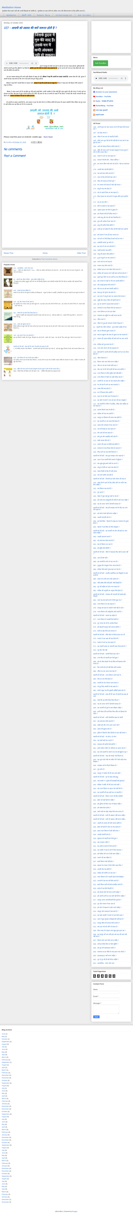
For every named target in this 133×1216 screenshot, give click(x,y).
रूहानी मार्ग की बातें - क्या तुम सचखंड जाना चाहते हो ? (109, 456)
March (4, 1057)
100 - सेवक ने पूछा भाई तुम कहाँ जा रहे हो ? (106, 496)
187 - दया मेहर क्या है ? (100, 133)
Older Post (81, 253)
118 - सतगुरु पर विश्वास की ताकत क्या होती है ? (107, 417)
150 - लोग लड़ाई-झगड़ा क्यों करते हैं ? (104, 285)
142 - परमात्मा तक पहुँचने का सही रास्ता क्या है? (107, 315)
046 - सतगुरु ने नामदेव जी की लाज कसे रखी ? (107, 773)
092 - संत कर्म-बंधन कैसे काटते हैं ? (104, 540)
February (5, 1060)
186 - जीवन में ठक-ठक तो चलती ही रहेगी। (106, 137)
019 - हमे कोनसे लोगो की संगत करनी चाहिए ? (107, 892)
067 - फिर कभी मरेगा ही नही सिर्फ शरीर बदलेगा (107, 667)
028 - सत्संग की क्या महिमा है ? (22, 290)
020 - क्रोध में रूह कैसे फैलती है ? (103, 888)
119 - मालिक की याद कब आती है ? (103, 414)
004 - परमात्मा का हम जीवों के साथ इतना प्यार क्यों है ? (109, 952)
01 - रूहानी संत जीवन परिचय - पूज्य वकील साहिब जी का (28, 279)
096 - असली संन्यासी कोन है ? (102, 517)
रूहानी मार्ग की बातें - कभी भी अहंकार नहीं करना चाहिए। (109, 815)
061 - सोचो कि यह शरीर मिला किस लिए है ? (25, 313)
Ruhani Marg (43, 15)
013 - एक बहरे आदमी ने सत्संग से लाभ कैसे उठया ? (108, 915)
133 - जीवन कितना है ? (100, 358)
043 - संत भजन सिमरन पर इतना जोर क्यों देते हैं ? (108, 788)
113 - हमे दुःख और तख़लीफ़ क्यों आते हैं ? (105, 436)
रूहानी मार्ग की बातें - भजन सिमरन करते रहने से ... (108, 675)
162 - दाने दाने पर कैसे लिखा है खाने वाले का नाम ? (108, 239)
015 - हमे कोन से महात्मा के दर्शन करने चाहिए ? (107, 907)
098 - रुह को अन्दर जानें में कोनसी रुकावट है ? (107, 504)
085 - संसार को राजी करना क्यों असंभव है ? (106, 579)
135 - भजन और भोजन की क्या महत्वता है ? (106, 348)
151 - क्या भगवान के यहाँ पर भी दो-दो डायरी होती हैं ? (109, 281)
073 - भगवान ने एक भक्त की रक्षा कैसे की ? (106, 638)
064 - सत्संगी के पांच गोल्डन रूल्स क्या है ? (106, 683)
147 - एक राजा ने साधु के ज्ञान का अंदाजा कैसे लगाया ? (109, 296)
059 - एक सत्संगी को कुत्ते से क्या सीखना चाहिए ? (107, 708)
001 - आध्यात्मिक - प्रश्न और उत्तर (23, 268)
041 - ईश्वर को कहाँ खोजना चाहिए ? (104, 800)
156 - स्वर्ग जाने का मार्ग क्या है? (102, 262)
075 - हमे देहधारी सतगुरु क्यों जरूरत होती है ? (107, 627)
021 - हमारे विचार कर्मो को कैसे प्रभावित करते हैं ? (108, 884)
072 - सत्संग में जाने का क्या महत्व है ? (104, 642)
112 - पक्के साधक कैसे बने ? (102, 440)
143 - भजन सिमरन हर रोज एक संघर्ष (104, 312)
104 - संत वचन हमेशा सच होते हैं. (103, 475)
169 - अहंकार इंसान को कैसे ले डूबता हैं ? (105, 210)
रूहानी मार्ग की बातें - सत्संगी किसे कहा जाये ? (106, 654)
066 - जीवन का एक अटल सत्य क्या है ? (105, 671)
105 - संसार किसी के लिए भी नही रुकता (105, 471)
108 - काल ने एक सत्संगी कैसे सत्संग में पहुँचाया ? (108, 460)
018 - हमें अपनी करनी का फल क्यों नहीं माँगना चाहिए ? (109, 896)
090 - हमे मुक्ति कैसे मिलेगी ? (102, 548)
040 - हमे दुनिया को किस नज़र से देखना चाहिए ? (107, 804)
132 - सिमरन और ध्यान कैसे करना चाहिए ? (106, 362)
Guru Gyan (48, 137)
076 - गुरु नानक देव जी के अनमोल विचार (105, 623)
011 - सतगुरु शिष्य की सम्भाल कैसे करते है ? (106, 923)
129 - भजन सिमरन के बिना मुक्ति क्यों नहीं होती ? (107, 373)
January (4, 1104)
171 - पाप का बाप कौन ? (100, 202)
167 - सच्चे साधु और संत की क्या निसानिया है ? (107, 217)
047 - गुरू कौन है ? (99, 769)
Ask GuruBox (84, 15)
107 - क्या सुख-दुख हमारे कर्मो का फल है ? (106, 463)
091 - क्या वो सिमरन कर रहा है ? (103, 544)
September (5, 1041)
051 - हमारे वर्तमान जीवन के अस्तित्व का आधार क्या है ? (109, 748)
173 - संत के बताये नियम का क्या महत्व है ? (106, 192)
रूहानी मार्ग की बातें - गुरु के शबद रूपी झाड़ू (105, 777)
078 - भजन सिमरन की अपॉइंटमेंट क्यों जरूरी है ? (107, 612)
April (3, 1054)
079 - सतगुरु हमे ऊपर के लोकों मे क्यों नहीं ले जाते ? (108, 608)
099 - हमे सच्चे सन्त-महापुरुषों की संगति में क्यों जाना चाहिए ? (111, 500)
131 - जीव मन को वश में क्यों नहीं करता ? (105, 365)
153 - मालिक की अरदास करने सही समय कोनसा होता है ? (110, 273)
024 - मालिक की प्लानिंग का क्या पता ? (104, 873)
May (3, 1036)
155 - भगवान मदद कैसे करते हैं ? (103, 266)
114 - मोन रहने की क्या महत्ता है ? (103, 433)
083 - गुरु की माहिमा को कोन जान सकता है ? (106, 587)
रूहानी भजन (26, 15)
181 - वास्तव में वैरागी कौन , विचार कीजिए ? (106, 160)
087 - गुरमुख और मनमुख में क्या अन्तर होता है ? (107, 565)
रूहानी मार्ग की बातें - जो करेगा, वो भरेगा (104, 737)
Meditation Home (11, 7)
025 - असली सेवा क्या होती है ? (102, 869)
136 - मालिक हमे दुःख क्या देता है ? (103, 344)
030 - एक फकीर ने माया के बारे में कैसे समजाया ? (108, 850)
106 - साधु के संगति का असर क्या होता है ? (106, 467)
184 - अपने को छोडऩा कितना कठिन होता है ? (106, 146)
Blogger (74, 1211)
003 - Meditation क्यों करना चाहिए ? (104, 956)
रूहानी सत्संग (100, 115)
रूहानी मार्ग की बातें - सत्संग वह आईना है (105, 615)
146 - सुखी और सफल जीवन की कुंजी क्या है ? (107, 300)
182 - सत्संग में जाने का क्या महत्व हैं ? (104, 156)
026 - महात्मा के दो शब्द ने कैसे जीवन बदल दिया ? (108, 865)
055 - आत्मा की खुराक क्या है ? (22, 324)
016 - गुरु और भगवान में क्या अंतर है (23, 302)
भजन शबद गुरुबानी (102, 110)
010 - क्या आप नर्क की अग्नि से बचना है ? (105, 927)
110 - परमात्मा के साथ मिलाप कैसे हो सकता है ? (107, 448)
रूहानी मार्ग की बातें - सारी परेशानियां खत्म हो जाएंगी (108, 717)
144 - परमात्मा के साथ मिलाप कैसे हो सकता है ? (107, 308)
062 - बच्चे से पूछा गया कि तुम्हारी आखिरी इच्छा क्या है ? (109, 690)
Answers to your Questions (106, 92)
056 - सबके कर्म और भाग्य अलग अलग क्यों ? (106, 725)
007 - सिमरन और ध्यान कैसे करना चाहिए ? (106, 940)
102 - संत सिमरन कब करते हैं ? (102, 488)
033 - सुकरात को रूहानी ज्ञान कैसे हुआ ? (105, 838)
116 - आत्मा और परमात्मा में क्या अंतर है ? (105, 425)
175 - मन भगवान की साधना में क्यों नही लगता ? (107, 185)
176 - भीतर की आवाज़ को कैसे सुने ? (104, 181)
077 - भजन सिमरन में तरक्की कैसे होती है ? (106, 619)
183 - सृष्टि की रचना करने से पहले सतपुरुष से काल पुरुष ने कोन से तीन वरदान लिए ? (36, 369)
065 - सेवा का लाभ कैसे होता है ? (103, 679)
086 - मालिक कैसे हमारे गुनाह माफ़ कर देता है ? (107, 569)
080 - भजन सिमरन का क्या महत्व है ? (104, 604)
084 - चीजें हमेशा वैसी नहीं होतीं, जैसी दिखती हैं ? (107, 583)
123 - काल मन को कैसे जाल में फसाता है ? (106, 396)
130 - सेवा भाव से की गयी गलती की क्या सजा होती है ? (109, 369)
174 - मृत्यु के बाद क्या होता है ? (102, 189)
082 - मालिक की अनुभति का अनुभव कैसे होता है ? (108, 590)
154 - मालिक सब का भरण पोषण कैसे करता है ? (107, 269)
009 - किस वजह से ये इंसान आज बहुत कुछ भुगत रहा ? (109, 930)
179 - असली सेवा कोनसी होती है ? (103, 169)
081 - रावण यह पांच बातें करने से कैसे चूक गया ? (107, 600)
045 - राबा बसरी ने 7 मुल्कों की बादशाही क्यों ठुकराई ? (109, 781)
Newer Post (8, 253)
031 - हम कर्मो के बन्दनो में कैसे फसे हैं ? (105, 846)
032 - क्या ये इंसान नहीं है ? (101, 842)
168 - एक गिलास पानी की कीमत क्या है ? (105, 214)
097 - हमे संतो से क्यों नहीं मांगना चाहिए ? (105, 513)
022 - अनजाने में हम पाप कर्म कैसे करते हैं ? (106, 881)
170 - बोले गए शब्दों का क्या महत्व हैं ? (104, 206)
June (3, 1034)
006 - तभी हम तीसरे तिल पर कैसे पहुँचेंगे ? (105, 944)
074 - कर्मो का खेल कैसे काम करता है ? (105, 631)
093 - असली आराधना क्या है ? (102, 537)
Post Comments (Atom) (49, 259)
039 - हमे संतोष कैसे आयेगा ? (102, 808)
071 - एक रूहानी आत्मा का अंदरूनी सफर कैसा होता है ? (110, 646)
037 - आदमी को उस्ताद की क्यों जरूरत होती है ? (107, 823)
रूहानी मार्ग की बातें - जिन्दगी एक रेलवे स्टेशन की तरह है (109, 479)
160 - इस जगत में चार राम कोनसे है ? (23, 335)
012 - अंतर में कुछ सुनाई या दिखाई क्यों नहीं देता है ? (108, 919)
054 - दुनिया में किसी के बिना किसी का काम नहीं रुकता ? (110, 733)
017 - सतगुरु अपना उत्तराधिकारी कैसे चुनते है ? (107, 900)
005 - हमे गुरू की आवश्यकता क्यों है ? (104, 948)
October (4, 1039)
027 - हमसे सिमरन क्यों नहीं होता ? (103, 861)
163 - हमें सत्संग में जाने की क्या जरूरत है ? (106, 235)
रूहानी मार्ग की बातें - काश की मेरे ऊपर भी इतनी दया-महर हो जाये (30, 346)
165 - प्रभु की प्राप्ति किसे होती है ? (104, 225)
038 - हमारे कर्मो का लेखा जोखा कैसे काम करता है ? (108, 812)
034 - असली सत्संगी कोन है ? (102, 834)
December (5, 1075)
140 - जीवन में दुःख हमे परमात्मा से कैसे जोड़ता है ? (108, 323)
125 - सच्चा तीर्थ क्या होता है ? (102, 388)
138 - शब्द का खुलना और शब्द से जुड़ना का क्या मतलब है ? (110, 335)
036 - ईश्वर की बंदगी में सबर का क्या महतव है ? (107, 827)
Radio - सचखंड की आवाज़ (104, 101)
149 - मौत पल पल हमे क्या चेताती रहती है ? (106, 289)
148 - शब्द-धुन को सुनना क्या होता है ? (104, 292)
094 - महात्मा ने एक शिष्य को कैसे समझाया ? (106, 527)
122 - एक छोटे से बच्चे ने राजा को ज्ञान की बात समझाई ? (110, 400)
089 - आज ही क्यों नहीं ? (100, 558)
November (5, 1078)
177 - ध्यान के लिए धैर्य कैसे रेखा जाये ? (105, 177)
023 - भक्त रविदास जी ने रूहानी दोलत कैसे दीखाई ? (108, 877)
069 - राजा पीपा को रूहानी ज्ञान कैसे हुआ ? (106, 658)
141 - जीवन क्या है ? (99, 319)
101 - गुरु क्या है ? (99, 492)
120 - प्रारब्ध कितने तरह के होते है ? (104, 410)
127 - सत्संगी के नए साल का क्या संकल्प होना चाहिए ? (109, 381)
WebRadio (11, 15)
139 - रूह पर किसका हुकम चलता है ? (104, 331)
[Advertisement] (45, 229)
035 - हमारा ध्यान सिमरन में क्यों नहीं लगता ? (106, 831)
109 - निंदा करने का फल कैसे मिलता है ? (105, 452)
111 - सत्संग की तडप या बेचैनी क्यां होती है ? (106, 444)
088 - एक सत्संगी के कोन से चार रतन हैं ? (105, 562)
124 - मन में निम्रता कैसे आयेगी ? (103, 392)
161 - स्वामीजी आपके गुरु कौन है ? (103, 242)
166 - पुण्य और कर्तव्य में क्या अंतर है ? (104, 221)
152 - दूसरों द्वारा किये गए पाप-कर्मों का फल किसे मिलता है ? (110, 277)
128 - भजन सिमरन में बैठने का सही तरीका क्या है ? (108, 377)
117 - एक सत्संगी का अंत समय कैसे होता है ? (106, 421)
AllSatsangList (64, 15)
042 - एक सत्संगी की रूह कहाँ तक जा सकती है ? (108, 792)
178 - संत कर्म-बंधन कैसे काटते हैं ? (104, 173)
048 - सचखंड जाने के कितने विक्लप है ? (105, 765)
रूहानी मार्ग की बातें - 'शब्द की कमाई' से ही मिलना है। (108, 756)
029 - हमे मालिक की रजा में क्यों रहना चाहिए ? (26, 358)
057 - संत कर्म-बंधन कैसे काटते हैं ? (104, 721)
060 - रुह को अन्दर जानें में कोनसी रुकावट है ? (107, 704)
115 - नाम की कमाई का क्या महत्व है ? (104, 429)
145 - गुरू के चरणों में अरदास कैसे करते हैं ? (106, 304)
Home (45, 253)
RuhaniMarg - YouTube (104, 106)
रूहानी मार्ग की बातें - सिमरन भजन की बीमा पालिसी (108, 796)
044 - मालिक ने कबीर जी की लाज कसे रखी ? (106, 785)
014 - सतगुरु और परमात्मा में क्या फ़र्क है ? (105, 911)
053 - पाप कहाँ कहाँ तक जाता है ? (103, 740)
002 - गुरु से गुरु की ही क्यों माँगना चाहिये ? (106, 959)
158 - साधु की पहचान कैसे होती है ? (104, 254)
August (4, 1044)
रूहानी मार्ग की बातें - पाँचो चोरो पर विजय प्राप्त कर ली (109, 635)
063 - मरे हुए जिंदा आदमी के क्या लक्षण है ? (106, 686)
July (3, 1047)
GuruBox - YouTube (103, 96)
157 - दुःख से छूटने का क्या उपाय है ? (104, 258)
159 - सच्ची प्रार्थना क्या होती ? (102, 250)
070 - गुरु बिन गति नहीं (100, 650)
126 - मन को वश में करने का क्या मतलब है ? (106, 385)
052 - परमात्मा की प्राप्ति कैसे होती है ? (104, 744)
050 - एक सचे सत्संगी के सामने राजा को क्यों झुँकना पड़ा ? (110, 752)
